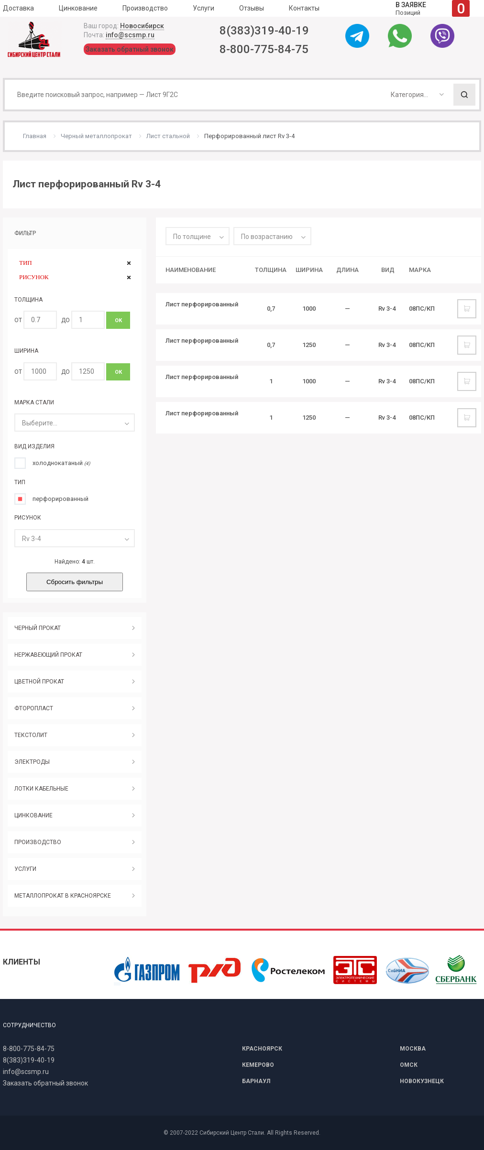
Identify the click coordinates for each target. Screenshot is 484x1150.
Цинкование (78, 8)
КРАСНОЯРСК (262, 1048)
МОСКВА (413, 1048)
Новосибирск (142, 26)
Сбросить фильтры (74, 582)
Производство (145, 8)
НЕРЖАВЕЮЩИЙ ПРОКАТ (48, 654)
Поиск (464, 95)
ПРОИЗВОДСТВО (37, 842)
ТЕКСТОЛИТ (30, 735)
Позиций (433, 8)
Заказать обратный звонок (130, 49)
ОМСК (409, 1065)
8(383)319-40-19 (264, 30)
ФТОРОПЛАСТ (33, 708)
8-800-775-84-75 (264, 49)
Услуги (203, 8)
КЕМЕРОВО (258, 1065)
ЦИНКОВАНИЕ (33, 815)
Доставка (18, 8)
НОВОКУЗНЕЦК (422, 1081)
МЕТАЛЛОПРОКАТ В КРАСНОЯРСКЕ (62, 895)
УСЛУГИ (25, 869)
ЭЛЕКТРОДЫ (32, 762)
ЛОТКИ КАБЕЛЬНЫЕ (41, 788)
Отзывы (251, 8)
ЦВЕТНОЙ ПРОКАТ (39, 681)
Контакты (304, 8)
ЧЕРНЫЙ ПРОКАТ (37, 628)
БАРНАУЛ (256, 1081)
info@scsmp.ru (130, 35)
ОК (118, 320)
